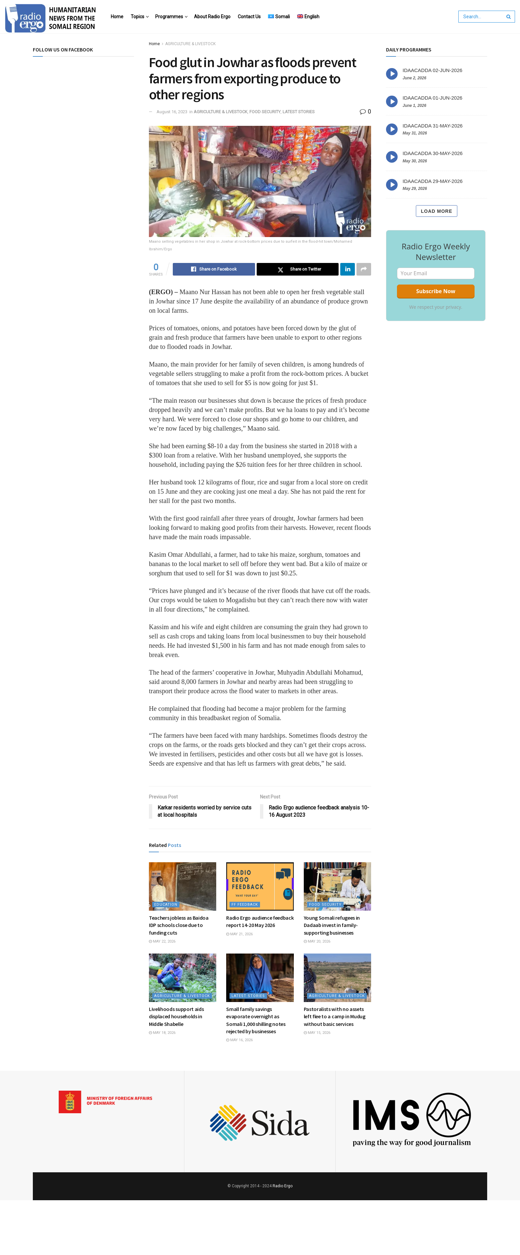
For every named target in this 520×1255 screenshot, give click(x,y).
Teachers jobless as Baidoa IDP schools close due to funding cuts (179, 925)
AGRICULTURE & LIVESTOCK (190, 44)
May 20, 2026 (317, 941)
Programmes (169, 16)
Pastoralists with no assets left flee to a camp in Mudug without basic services (334, 1016)
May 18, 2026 (162, 1033)
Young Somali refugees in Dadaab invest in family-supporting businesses (332, 925)
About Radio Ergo (212, 16)
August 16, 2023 (172, 111)
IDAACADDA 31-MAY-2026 (433, 125)
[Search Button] (509, 17)
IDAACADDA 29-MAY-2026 (433, 181)
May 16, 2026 (239, 1040)
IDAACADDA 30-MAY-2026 (433, 153)
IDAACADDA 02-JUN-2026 (432, 70)
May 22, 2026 (162, 941)
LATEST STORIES (299, 111)
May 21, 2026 (239, 934)
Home (117, 16)
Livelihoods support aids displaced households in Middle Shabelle (176, 1016)
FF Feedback (244, 904)
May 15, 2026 (317, 1033)
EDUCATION (165, 904)
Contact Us (249, 16)
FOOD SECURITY (265, 111)
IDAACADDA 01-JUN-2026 (432, 98)
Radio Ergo (282, 1186)
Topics (137, 16)
